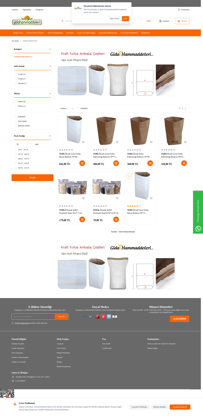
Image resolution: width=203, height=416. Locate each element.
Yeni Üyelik (106, 344)
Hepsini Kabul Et (180, 407)
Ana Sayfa (15, 41)
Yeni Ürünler (61, 348)
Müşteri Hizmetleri (63, 353)
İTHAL (96, 210)
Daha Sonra (114, 18)
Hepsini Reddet (159, 407)
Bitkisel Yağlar (152, 348)
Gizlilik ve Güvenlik (19, 362)
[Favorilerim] (183, 10)
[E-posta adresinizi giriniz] (40, 316)
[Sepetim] (182, 21)
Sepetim (59, 357)
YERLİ (62, 154)
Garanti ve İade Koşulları (20, 357)
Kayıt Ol (61, 317)
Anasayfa (60, 344)
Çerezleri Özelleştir (139, 407)
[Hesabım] (164, 21)
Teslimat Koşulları (18, 344)
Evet (125, 18)
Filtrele (32, 178)
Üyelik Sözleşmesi (18, 348)
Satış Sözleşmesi (17, 353)
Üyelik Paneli (107, 348)
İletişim (59, 362)
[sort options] (67, 108)
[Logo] (29, 21)
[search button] (148, 21)
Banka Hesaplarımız (64, 366)
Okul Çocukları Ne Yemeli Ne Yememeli (161, 344)
